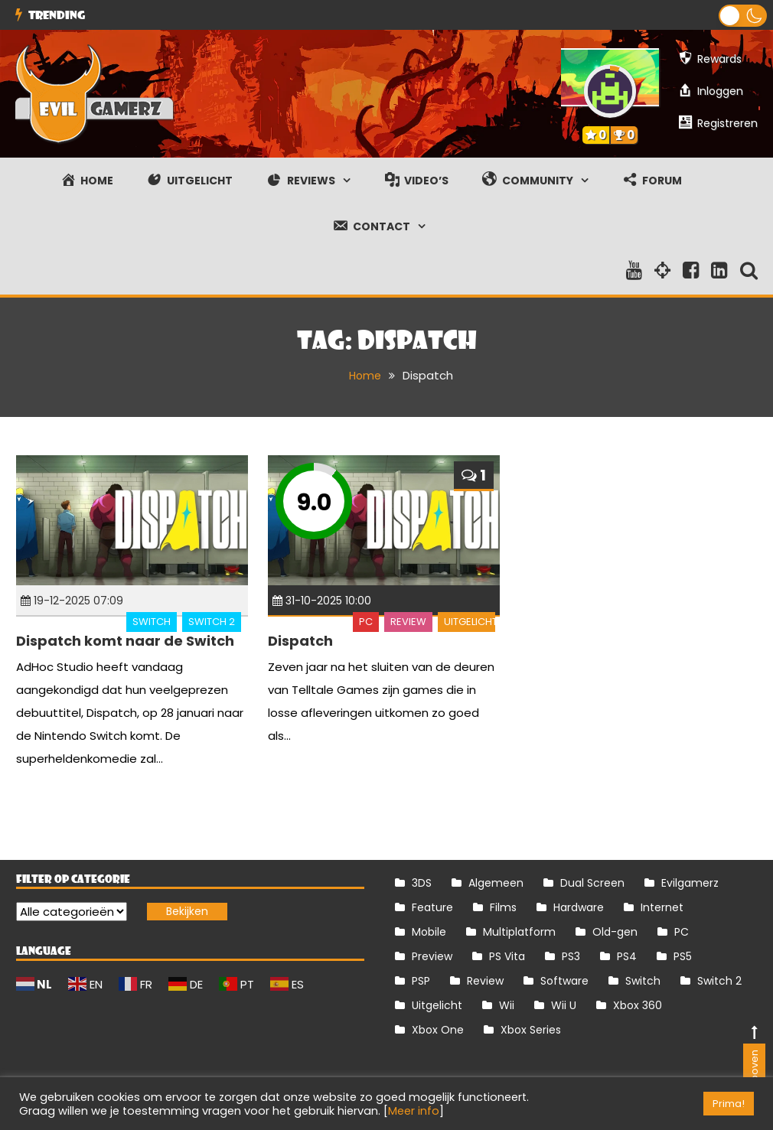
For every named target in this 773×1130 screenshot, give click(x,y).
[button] (743, 16)
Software (564, 980)
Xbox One (438, 1029)
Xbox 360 (637, 1005)
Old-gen (615, 931)
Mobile (429, 931)
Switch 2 (211, 621)
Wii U (563, 1005)
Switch (151, 621)
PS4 (627, 956)
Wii (506, 1005)
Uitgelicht (470, 621)
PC (366, 621)
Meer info (413, 1111)
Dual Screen (592, 883)
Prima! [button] (729, 1103)
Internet (662, 907)
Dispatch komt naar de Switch (125, 640)
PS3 (571, 956)
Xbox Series (531, 1029)
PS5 (683, 956)
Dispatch (300, 640)
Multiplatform (519, 931)
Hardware (578, 907)
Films (503, 907)
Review (408, 621)
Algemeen (495, 883)
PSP (421, 980)
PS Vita (507, 956)
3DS (422, 883)
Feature (432, 907)
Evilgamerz (690, 883)
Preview (432, 956)
